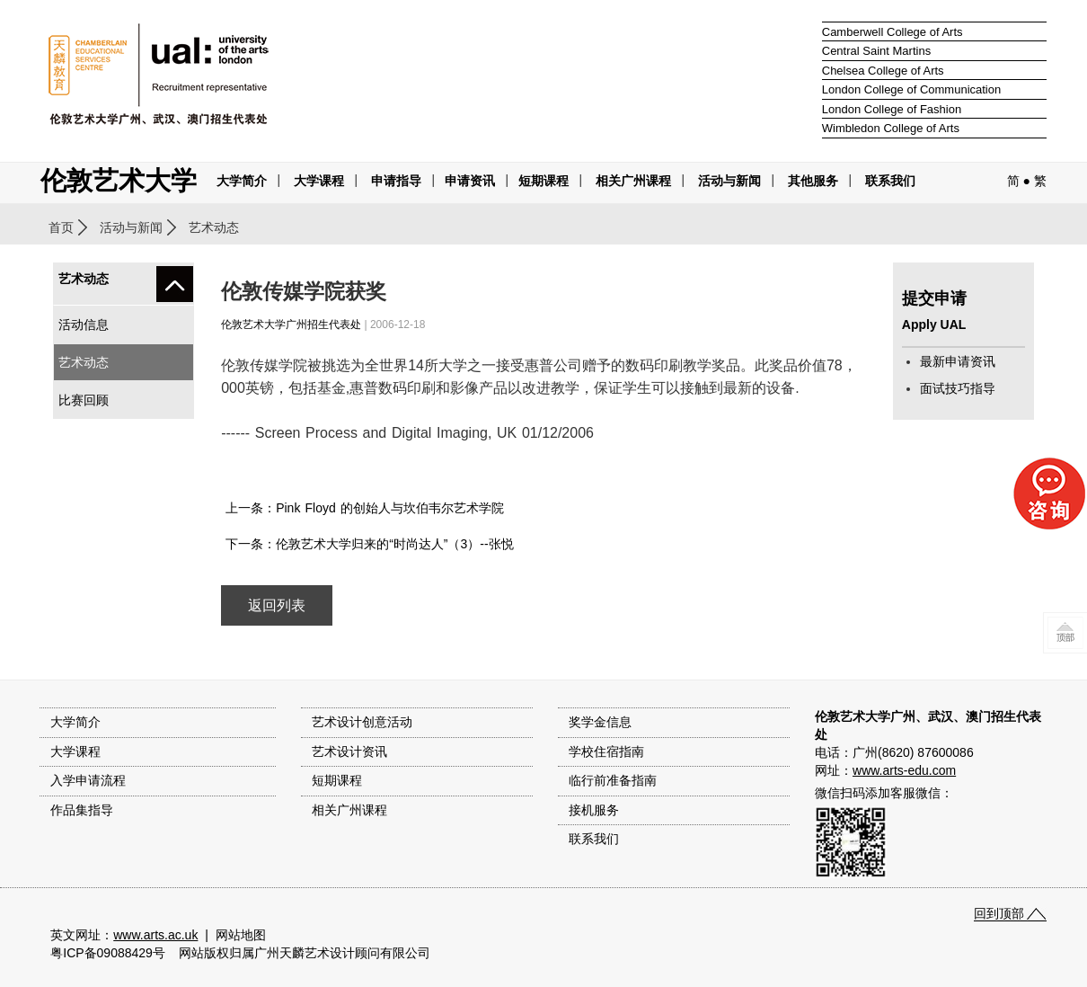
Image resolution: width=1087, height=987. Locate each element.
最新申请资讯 (957, 361)
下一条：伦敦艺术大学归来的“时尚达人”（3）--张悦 (369, 544)
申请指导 (396, 180)
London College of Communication (911, 89)
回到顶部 (999, 913)
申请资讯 (470, 180)
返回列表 (276, 605)
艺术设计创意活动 (362, 722)
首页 (61, 227)
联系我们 (890, 180)
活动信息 (83, 324)
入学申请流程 (88, 780)
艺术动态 (83, 362)
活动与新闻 (131, 227)
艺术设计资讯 (349, 751)
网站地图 (241, 935)
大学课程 (319, 180)
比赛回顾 (83, 400)
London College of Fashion (891, 109)
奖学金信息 (600, 722)
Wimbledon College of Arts (890, 128)
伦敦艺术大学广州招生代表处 (291, 324)
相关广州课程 (349, 810)
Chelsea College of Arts (883, 70)
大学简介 (242, 180)
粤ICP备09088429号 (107, 953)
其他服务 (813, 180)
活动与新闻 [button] (729, 180)
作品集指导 (81, 810)
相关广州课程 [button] (633, 180)
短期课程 (543, 180)
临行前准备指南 (613, 780)
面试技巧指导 (957, 388)
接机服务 (594, 810)
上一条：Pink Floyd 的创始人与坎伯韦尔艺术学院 (364, 508)
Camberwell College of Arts (892, 32)
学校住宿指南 (606, 751)
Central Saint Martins (876, 51)
